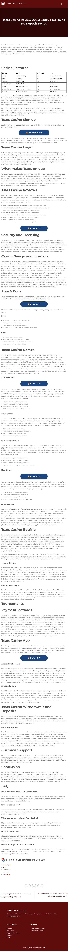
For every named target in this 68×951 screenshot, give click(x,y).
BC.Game (5, 872)
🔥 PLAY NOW (34, 228)
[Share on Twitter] (32, 885)
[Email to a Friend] (35, 885)
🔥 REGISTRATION (34, 132)
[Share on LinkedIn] (42, 885)
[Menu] (62, 4)
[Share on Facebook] (29, 885)
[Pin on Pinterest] (38, 885)
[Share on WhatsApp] (26, 885)
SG (3, 867)
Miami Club (6, 874)
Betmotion (6, 869)
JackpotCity (6, 865)
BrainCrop (37, 948)
